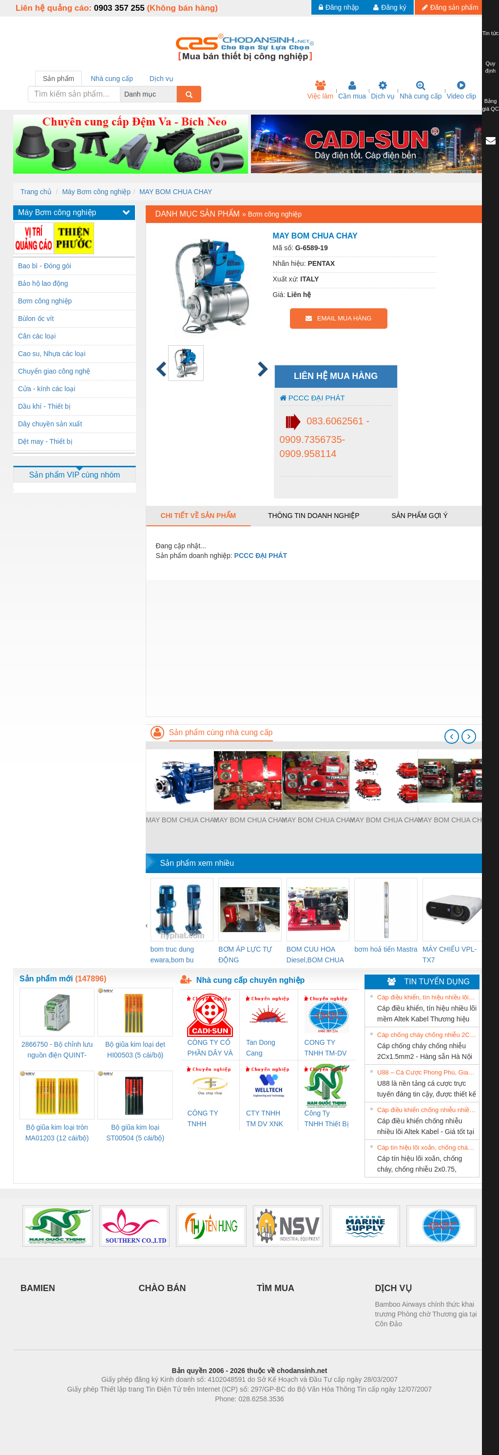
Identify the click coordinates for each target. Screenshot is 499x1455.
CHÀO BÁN (162, 1288)
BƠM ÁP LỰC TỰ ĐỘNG (245, 954)
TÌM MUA (275, 1288)
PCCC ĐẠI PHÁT (312, 398)
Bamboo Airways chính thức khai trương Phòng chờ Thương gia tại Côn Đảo (426, 1314)
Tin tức (490, 33)
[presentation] (451, 736)
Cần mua (352, 90)
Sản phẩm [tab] (58, 78)
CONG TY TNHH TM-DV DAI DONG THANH (326, 1048)
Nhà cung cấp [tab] (112, 78)
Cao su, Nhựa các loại (51, 354)
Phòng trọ (187, 1413)
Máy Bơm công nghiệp (96, 192)
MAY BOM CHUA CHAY (175, 192)
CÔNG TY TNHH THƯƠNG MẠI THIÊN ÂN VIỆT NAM (209, 1119)
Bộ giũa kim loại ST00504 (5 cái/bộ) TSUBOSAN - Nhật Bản (135, 1133)
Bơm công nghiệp (45, 301)
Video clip (461, 90)
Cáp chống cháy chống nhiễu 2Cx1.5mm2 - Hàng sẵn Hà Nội (427, 1034)
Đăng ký (389, 7)
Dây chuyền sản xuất (50, 424)
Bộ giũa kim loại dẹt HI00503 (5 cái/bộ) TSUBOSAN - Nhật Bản (135, 1050)
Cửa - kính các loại (46, 389)
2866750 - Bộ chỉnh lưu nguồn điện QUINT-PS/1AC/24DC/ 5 (57, 1050)
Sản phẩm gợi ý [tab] (419, 515)
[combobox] (174, 94)
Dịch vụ (383, 90)
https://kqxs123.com (296, 1413)
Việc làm (320, 90)
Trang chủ (36, 192)
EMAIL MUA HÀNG (338, 318)
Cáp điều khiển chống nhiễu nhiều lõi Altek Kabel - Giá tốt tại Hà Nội (427, 1110)
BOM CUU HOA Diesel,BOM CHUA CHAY (315, 955)
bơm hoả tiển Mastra (385, 949)
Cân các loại (37, 336)
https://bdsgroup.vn (237, 1413)
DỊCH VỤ (393, 1288)
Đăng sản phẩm (450, 7)
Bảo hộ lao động (43, 283)
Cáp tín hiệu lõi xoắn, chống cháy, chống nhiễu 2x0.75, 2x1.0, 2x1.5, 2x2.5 (427, 1147)
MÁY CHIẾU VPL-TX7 (449, 954)
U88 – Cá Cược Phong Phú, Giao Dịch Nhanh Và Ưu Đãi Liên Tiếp (427, 1072)
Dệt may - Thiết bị (45, 441)
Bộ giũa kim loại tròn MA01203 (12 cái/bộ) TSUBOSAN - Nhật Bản (57, 1133)
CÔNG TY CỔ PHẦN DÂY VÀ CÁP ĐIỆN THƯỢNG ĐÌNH (210, 1048)
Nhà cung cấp (421, 90)
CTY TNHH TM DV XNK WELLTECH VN (264, 1119)
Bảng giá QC (490, 105)
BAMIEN (37, 1288)
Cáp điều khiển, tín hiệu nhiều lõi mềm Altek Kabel (427, 997)
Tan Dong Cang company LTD (267, 1048)
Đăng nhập (339, 7)
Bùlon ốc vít (36, 318)
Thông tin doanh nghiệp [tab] (313, 515)
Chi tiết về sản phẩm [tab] (198, 515)
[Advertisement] (315, 648)
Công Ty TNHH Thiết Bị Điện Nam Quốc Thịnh (327, 1119)
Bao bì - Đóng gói (44, 266)
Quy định (490, 67)
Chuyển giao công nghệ (54, 371)
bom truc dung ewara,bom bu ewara (172, 955)
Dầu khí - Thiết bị (44, 406)
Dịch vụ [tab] (161, 78)
